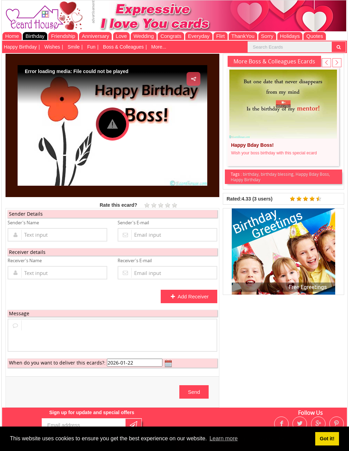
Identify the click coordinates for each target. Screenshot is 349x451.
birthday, (252, 174)
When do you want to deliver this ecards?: (57, 362)
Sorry (267, 36)
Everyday (199, 36)
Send (194, 392)
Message (19, 313)
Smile (74, 47)
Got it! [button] (327, 438)
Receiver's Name (25, 260)
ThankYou (243, 36)
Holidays (290, 36)
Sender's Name (23, 222)
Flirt (220, 36)
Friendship (63, 36)
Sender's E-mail (133, 222)
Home (12, 36)
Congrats (170, 36)
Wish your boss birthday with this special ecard (274, 153)
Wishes (52, 47)
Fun (91, 47)
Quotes (314, 36)
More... (159, 47)
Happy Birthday (20, 47)
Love (121, 36)
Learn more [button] (223, 438)
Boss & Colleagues (123, 47)
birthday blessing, (278, 174)
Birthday (35, 36)
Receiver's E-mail (135, 260)
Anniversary (95, 36)
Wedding (143, 36)
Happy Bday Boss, (313, 174)
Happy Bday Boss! (252, 145)
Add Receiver (189, 296)
